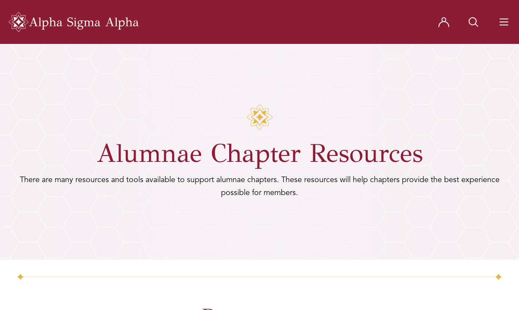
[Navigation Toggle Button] (503, 22)
